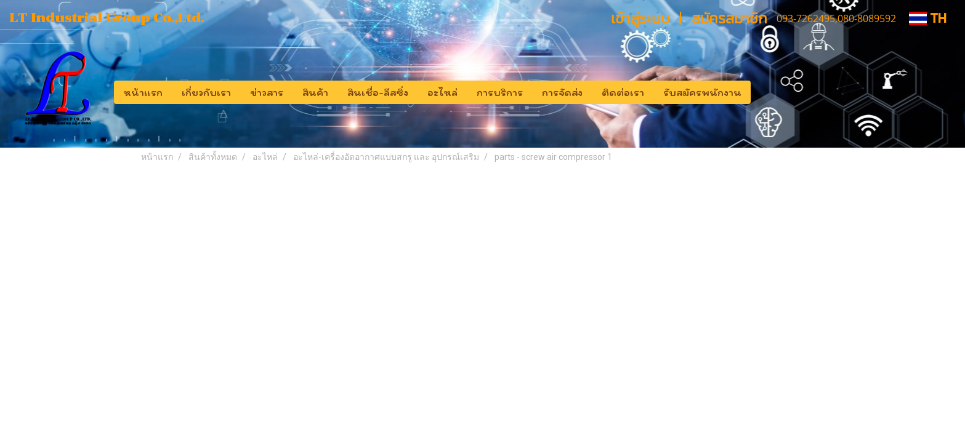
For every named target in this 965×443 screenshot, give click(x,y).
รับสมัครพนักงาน (702, 92)
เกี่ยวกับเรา (206, 92)
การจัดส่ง (562, 92)
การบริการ (500, 92)
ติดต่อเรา (623, 92)
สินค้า (315, 92)
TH (928, 18)
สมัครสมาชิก (729, 18)
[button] (762, 92)
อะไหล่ (442, 92)
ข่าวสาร (266, 92)
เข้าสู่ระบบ (640, 18)
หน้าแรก (143, 92)
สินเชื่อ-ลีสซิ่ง (377, 92)
